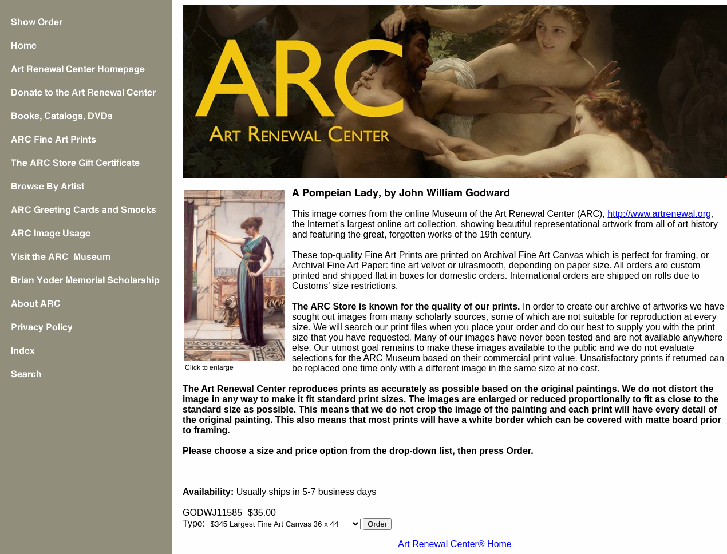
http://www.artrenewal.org (659, 214)
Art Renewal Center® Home (455, 544)
